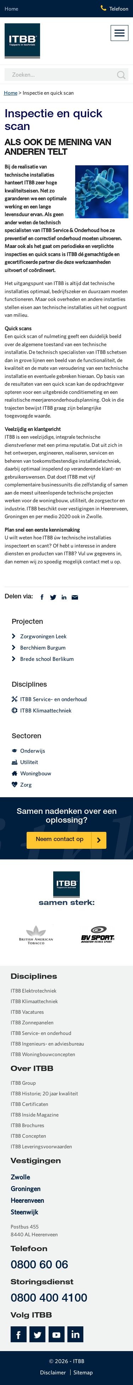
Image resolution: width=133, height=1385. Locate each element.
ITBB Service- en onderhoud (49, 699)
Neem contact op (71, 840)
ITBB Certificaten (29, 1104)
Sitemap (83, 1372)
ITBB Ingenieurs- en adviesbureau (47, 1044)
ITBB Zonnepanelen (32, 1022)
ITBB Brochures (27, 1125)
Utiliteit (25, 762)
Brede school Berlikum (43, 659)
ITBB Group (23, 1083)
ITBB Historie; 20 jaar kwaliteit (44, 1093)
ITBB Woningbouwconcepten (43, 1054)
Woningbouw (31, 773)
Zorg (22, 784)
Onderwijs (28, 750)
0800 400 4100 (49, 1299)
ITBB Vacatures (27, 1012)
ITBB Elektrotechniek (33, 991)
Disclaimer (53, 1372)
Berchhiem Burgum (39, 647)
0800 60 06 (39, 1266)
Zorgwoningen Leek (39, 636)
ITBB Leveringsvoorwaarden (41, 1146)
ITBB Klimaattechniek (42, 710)
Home (11, 9)
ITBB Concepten (28, 1136)
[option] (36, 933)
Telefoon (118, 9)
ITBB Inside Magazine (35, 1115)
